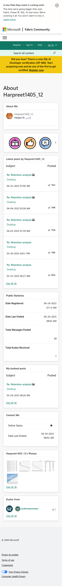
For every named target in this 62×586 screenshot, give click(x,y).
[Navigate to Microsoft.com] (12, 29)
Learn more (9, 19)
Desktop (11, 179)
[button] (12, 466)
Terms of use (8, 559)
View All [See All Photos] (11, 487)
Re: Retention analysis (19, 174)
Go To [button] (51, 45)
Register (17, 44)
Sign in (29, 44)
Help (40, 44)
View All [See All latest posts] (11, 283)
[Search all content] (35, 53)
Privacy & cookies (10, 554)
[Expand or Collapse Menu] (5, 37)
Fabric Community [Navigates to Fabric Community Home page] (37, 29)
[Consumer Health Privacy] (31, 576)
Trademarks (7, 565)
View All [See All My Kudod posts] (11, 403)
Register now (36, 70)
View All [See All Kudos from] (11, 516)
